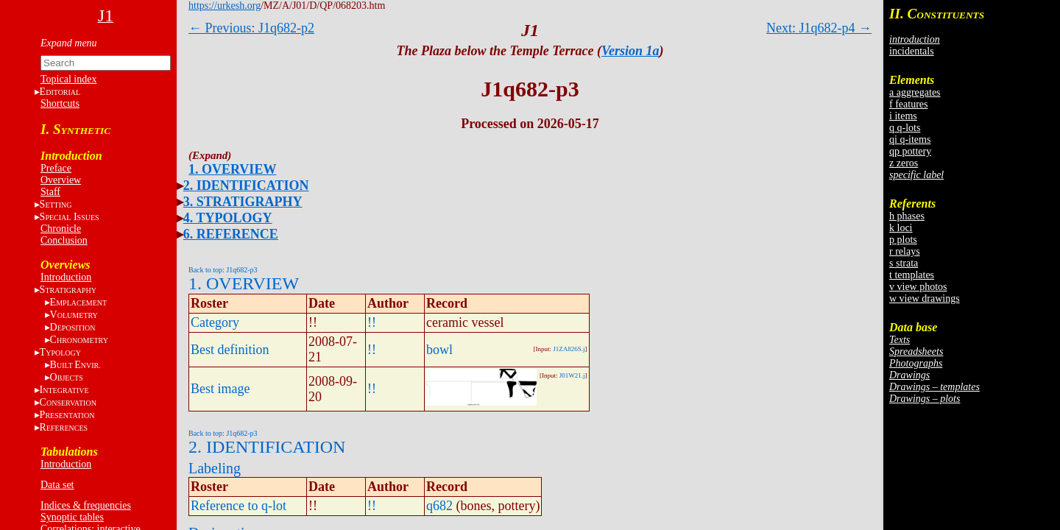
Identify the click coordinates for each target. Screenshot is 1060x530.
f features (908, 104)
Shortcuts (60, 103)
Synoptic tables (72, 517)
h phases (907, 216)
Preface (55, 168)
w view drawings (924, 298)
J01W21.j (572, 375)
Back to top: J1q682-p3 (223, 270)
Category (215, 322)
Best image (220, 388)
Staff (50, 191)
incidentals (911, 51)
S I (69, 216)
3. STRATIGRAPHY (243, 201)
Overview (60, 180)
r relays (904, 251)
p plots (903, 239)
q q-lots (904, 127)
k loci (901, 227)
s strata (903, 263)
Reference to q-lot (238, 505)
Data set (57, 484)
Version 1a (630, 50)
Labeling (214, 468)
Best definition (230, 349)
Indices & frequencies (85, 505)
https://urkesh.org (224, 5)
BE (75, 364)
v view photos (918, 286)
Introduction (65, 277)
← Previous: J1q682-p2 (251, 28)
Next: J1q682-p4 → (819, 28)
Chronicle (60, 228)
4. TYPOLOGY (227, 218)
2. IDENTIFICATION (246, 185)
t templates (911, 274)
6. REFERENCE (230, 234)
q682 (439, 505)
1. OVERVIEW (232, 169)
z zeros (903, 163)
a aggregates (915, 92)
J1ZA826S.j (568, 349)
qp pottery (910, 151)
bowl (439, 349)
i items (903, 115)
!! (371, 322)
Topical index (68, 79)
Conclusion (64, 240)
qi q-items (909, 139)
